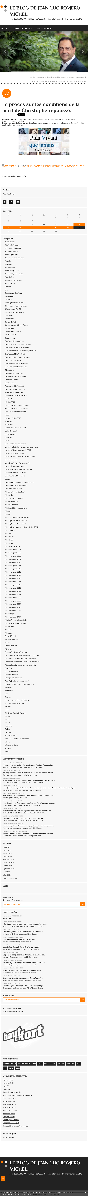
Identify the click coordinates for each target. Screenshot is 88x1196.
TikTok (7, 723)
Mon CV (6, 1086)
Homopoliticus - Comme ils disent (17, 405)
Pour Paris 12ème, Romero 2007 (17, 681)
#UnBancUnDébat (11, 251)
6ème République (11, 255)
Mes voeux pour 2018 (13, 588)
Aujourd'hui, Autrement (13, 280)
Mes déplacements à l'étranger (16, 521)
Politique (61, 1063)
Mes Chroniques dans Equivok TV (17, 517)
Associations (9, 277)
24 (68, 228)
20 (20, 228)
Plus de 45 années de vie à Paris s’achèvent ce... (34, 773)
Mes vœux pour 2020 (13, 617)
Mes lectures (9, 537)
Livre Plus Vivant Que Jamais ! (15, 476)
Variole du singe (10, 735)
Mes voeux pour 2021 (13, 594)
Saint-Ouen (9, 691)
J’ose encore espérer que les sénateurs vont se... (36, 803)
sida (4, 1068)
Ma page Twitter (9, 1117)
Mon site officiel (23, 28)
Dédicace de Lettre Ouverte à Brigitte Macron (21, 351)
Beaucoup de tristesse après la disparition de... (23, 978)
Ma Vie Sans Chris (11, 505)
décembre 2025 (8, 859)
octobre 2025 (8, 866)
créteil (59, 166)
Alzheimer (8, 264)
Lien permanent (9, 165)
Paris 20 (8, 642)
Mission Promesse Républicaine (16, 620)
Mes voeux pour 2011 (13, 566)
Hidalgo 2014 (10, 402)
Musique (8, 630)
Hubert (7, 415)
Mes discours (10, 530)
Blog (6, 290)
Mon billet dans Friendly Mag (15, 623)
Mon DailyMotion (9, 1101)
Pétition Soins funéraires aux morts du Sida (20, 665)
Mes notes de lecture (12, 546)
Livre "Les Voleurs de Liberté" (15, 444)
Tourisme (8, 726)
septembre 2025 (9, 869)
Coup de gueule (10, 338)
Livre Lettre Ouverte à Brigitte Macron (18, 469)
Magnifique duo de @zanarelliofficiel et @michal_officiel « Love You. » (51, 77)
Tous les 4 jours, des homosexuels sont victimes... (24, 932)
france (11, 1068)
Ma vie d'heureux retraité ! (14, 498)
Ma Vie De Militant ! (12, 501)
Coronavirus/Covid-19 (13, 331)
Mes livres (6, 1089)
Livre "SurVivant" (11, 460)
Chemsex (8, 299)
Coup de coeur (10, 335)
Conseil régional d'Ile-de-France (16, 325)
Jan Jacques (7, 773)
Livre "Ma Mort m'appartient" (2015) (18, 450)
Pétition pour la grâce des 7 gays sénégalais (20, 659)
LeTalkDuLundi (10, 434)
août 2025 (6, 872)
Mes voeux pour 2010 (13, 562)
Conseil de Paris (10, 322)
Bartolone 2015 (10, 283)
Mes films (8, 534)
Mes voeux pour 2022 (13, 598)
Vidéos (7, 742)
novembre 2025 (8, 863)
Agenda (8, 261)
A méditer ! (7, 918)
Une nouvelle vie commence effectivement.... (38, 780)
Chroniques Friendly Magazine (16, 306)
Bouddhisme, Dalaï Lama (14, 293)
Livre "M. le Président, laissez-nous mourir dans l (22, 447)
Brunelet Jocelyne (10, 780)
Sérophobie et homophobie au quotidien (17, 1095)
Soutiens (8, 707)
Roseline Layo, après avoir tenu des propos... (36, 826)
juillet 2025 (7, 875)
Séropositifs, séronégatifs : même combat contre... (24, 963)
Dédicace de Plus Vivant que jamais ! (18, 357)
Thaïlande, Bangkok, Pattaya (15, 713)
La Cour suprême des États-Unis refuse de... (34, 811)
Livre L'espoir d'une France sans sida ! (18, 463)
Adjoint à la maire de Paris (14, 258)
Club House (9, 315)
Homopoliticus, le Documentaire (16, 408)
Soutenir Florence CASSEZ (14, 703)
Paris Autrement (11, 646)
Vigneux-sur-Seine (11, 745)
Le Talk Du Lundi (11, 431)
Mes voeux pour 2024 (13, 604)
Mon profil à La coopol (11, 1123)
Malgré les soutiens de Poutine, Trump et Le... (35, 765)
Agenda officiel (8, 1080)
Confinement (9, 319)
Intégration (9, 424)
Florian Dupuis (9, 826)
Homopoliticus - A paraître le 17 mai (15, 1126)
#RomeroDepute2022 (13, 248)
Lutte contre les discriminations (16, 485)
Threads (8, 716)
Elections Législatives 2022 (14, 386)
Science (7, 697)
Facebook (8, 399)
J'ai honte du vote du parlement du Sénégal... (57, 788)
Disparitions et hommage (63, 165)
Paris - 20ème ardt (11, 639)
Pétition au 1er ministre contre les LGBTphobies (22, 655)
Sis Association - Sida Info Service (17, 700)
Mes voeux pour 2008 (13, 556)
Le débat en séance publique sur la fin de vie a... (35, 795)
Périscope (8, 649)
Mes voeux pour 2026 (13, 610)
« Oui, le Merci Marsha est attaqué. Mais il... (27, 818)
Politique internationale (13, 678)
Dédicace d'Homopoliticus (14, 341)
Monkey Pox (9, 626)
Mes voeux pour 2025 (13, 607)
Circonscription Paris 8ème (14, 312)
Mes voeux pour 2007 (13, 553)
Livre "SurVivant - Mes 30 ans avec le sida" (20, 457)
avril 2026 (6, 847)
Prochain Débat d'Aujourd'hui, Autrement (19, 684)
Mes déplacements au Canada (15, 524)
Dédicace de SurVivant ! (13, 360)
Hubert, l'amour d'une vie (11, 1092)
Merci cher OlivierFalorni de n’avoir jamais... (22, 947)
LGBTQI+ (75, 165)
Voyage (7, 748)
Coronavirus (9, 328)
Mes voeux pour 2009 (13, 559)
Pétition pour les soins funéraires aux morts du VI (22, 662)
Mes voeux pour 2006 (13, 550)
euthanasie (70, 1063)
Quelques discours (9, 1098)
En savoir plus (27, 1194)
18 (79, 224)
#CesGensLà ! (10, 242)
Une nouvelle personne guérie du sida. (19, 939)
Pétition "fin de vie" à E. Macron (16, 652)
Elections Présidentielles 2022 (15, 389)
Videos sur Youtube (10, 1110)
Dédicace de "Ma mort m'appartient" (18, 344)
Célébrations (9, 296)
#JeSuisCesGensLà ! (12, 245)
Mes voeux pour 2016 (13, 582)
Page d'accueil (81, 77)
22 (44, 228)
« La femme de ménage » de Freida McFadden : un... (25, 924)
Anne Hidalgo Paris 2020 (14, 274)
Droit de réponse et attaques (15, 376)
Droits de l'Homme (12, 380)
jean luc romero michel (48, 166)
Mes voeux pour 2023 (13, 601)
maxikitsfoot (7, 795)
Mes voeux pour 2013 (13, 572)
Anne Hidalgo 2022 (12, 271)
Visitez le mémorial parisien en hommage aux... (23, 970)
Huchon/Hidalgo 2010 (13, 418)
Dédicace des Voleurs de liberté (16, 364)
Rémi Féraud (9, 687)
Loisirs (7, 479)
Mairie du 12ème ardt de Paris (16, 508)
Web (7, 751)
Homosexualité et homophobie (16, 412)
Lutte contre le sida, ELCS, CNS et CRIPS (19, 482)
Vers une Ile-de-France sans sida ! (17, 739)
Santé (7, 694)
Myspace (8, 633)
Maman (7, 511)
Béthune (8, 287)
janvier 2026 (7, 856)
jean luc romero (49, 1063)
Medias (7, 514)
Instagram (8, 421)
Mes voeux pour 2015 (13, 578)
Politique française (11, 675)
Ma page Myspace (9, 1104)
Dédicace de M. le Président (15, 354)
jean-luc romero (9, 1063)
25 (79, 228)
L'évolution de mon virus (13, 489)
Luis (4, 818)
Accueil (5, 28)
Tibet (7, 719)
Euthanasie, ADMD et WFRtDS (16, 396)
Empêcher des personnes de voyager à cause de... (24, 955)
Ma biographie (44, 28)
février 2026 (7, 853)
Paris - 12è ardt (10, 636)
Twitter (7, 729)
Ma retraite (9, 495)
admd (17, 1068)
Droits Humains (10, 383)
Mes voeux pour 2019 (13, 591)
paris (78, 1063)
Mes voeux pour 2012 (13, 569)
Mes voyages (10, 614)
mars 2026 (6, 850)
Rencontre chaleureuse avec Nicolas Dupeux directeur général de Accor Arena (60, 81)
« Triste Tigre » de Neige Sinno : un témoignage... (23, 986)
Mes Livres (9, 540)
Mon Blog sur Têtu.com (11, 1120)
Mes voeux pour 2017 (13, 585)
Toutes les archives (10, 878)
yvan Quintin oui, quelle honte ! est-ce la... (19, 788)
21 (32, 228)
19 (8, 228)
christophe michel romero (31, 166)
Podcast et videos (11, 671)
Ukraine (8, 732)
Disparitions (50, 165)
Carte (5, 886)
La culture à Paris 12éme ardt (15, 428)
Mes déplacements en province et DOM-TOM (21, 527)
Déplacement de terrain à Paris (16, 367)
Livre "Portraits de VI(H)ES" (14, 453)
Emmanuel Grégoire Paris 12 (15, 392)
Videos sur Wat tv (9, 1114)
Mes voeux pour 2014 (13, 575)
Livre (7, 440)
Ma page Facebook (9, 1107)
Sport (7, 710)
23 (56, 228)
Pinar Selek (9, 668)
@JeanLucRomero (9, 194)
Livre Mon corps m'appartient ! (16, 473)
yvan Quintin (8, 803)
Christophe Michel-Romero (36, 165)
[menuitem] (6, 28)
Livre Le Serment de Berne (14, 466)
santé (40, 1063)
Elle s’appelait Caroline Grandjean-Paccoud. (36, 833)
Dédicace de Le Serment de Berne (17, 348)
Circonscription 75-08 (13, 309)
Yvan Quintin (8, 765)
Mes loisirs (9, 543)
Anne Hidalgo (10, 267)
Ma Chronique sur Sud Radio (15, 492)
